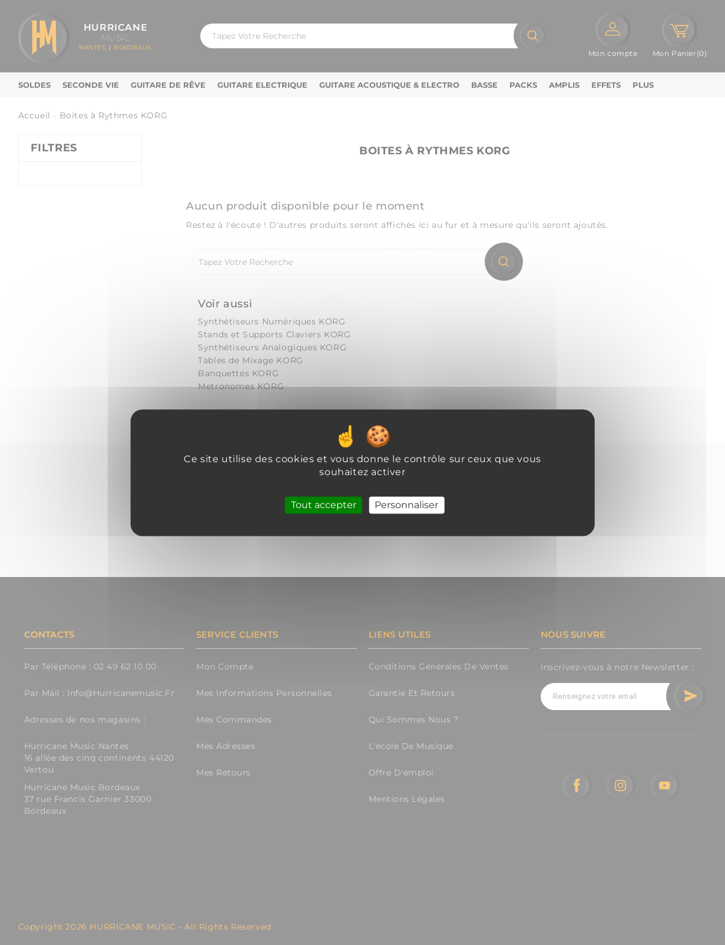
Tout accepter (323, 504)
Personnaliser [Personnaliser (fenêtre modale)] (406, 504)
